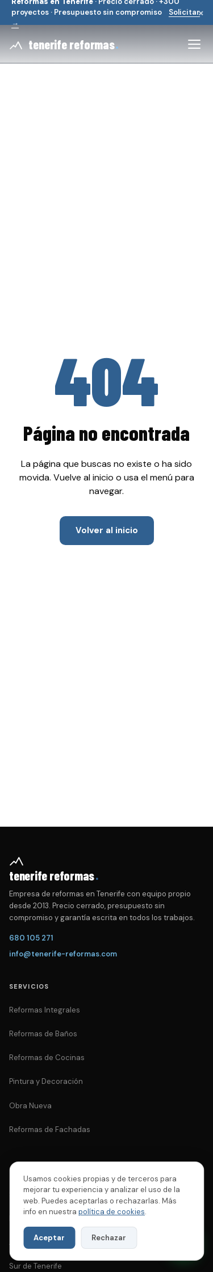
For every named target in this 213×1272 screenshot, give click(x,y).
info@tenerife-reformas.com (63, 954)
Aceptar (49, 1238)
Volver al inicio (107, 530)
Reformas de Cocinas (47, 1057)
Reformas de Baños (43, 1034)
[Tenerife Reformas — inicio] (64, 44)
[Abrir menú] (194, 44)
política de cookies (111, 1211)
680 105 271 (31, 938)
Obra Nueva (30, 1106)
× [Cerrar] (201, 12)
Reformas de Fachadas (49, 1129)
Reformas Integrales (44, 1010)
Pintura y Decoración (46, 1081)
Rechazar (108, 1238)
